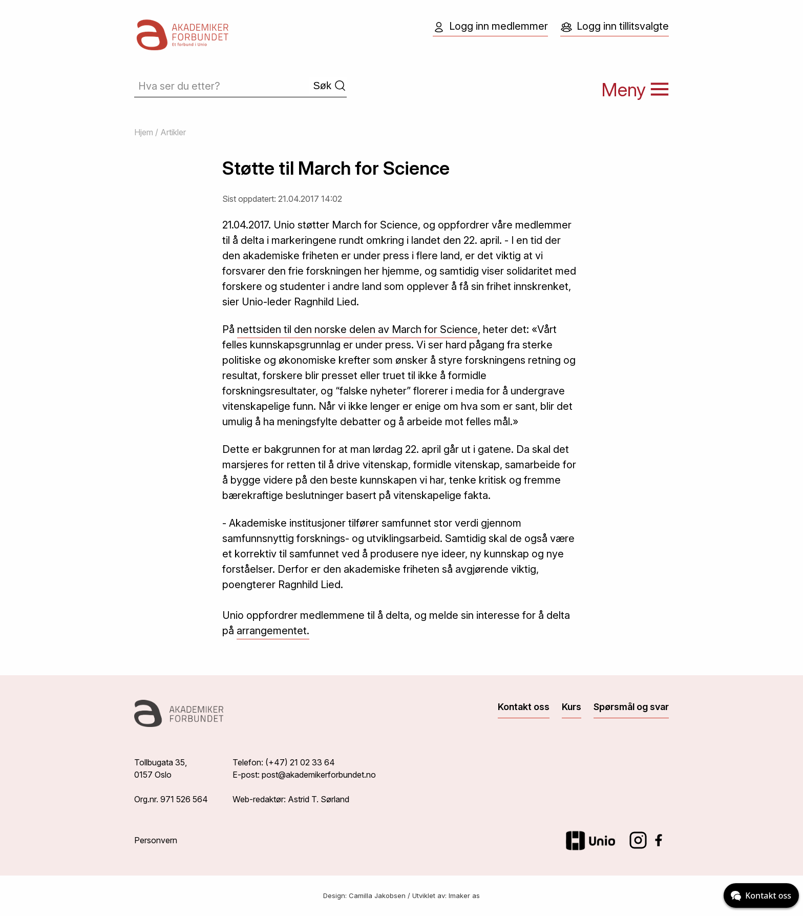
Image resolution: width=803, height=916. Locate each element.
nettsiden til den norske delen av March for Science (357, 329)
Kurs (571, 706)
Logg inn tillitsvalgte (614, 26)
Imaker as (464, 895)
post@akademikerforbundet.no (319, 774)
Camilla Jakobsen (377, 895)
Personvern (155, 840)
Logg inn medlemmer (490, 26)
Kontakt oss (524, 706)
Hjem (143, 132)
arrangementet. (273, 630)
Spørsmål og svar (631, 706)
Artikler (173, 132)
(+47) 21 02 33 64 (300, 762)
